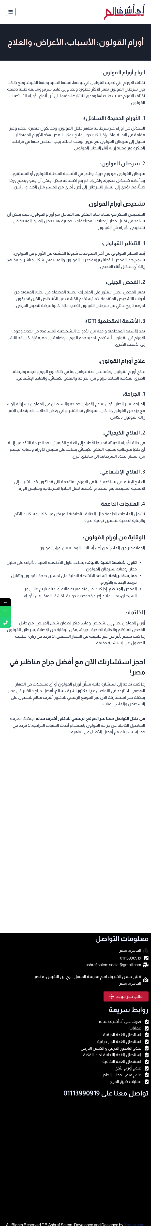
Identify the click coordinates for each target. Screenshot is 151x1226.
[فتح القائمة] (10, 12)
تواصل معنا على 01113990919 (106, 1093)
